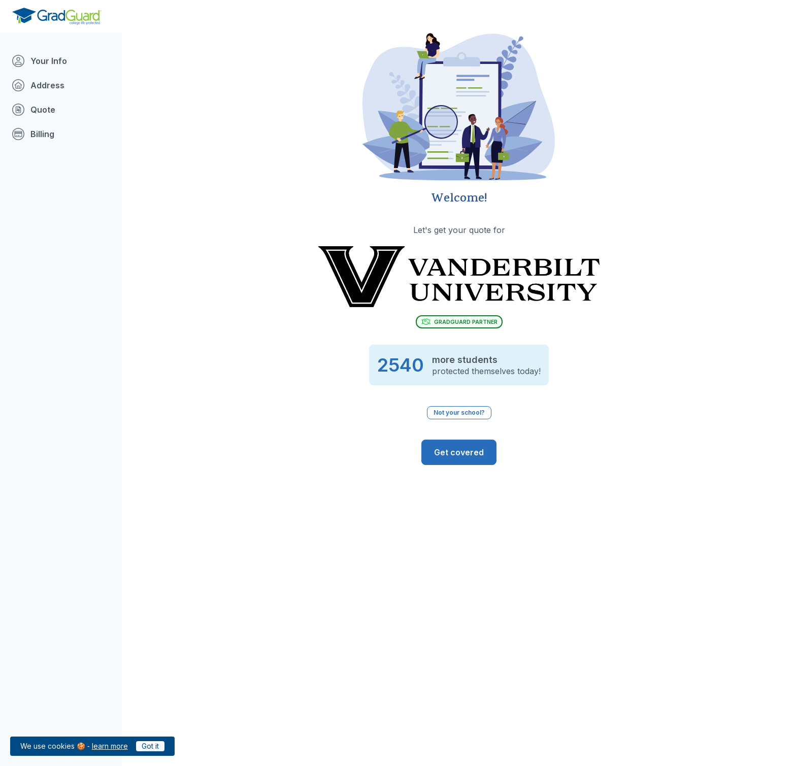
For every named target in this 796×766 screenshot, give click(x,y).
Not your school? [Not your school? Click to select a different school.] (459, 412)
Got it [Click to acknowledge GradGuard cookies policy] (150, 746)
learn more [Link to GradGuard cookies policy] (110, 746)
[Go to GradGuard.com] (57, 16)
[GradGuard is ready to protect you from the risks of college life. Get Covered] (458, 452)
